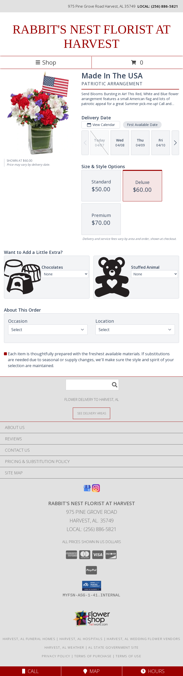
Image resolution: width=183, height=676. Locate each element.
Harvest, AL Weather (64, 647)
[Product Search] (92, 384)
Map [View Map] (91, 671)
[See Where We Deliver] (91, 413)
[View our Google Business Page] (87, 490)
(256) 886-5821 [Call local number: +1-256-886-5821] (164, 6)
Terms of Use (128, 656)
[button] (91, 586)
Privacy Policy (56, 656)
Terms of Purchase (92, 656)
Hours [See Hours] (153, 671)
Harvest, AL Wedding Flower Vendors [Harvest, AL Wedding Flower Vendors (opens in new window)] (143, 639)
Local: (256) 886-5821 (91, 529)
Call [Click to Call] (30, 671)
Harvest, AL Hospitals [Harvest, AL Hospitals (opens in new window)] (81, 639)
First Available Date (142, 124)
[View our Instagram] (96, 490)
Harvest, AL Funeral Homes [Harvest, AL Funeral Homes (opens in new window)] (29, 639)
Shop (45, 62)
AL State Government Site (113, 647)
